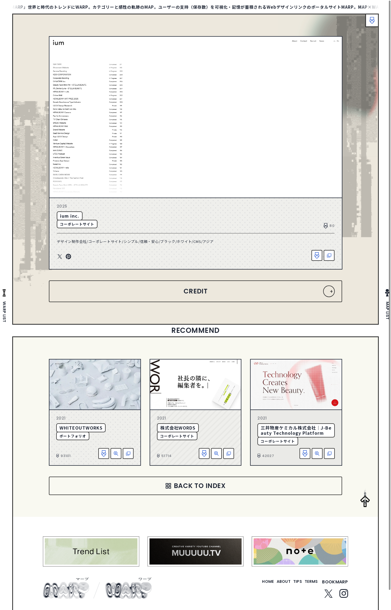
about (272, 585)
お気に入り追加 (317, 255)
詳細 (116, 453)
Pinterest (68, 257)
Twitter (59, 257)
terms (309, 585)
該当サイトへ (329, 255)
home (252, 585)
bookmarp (335, 585)
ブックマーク (369, 23)
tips (291, 585)
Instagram (343, 596)
